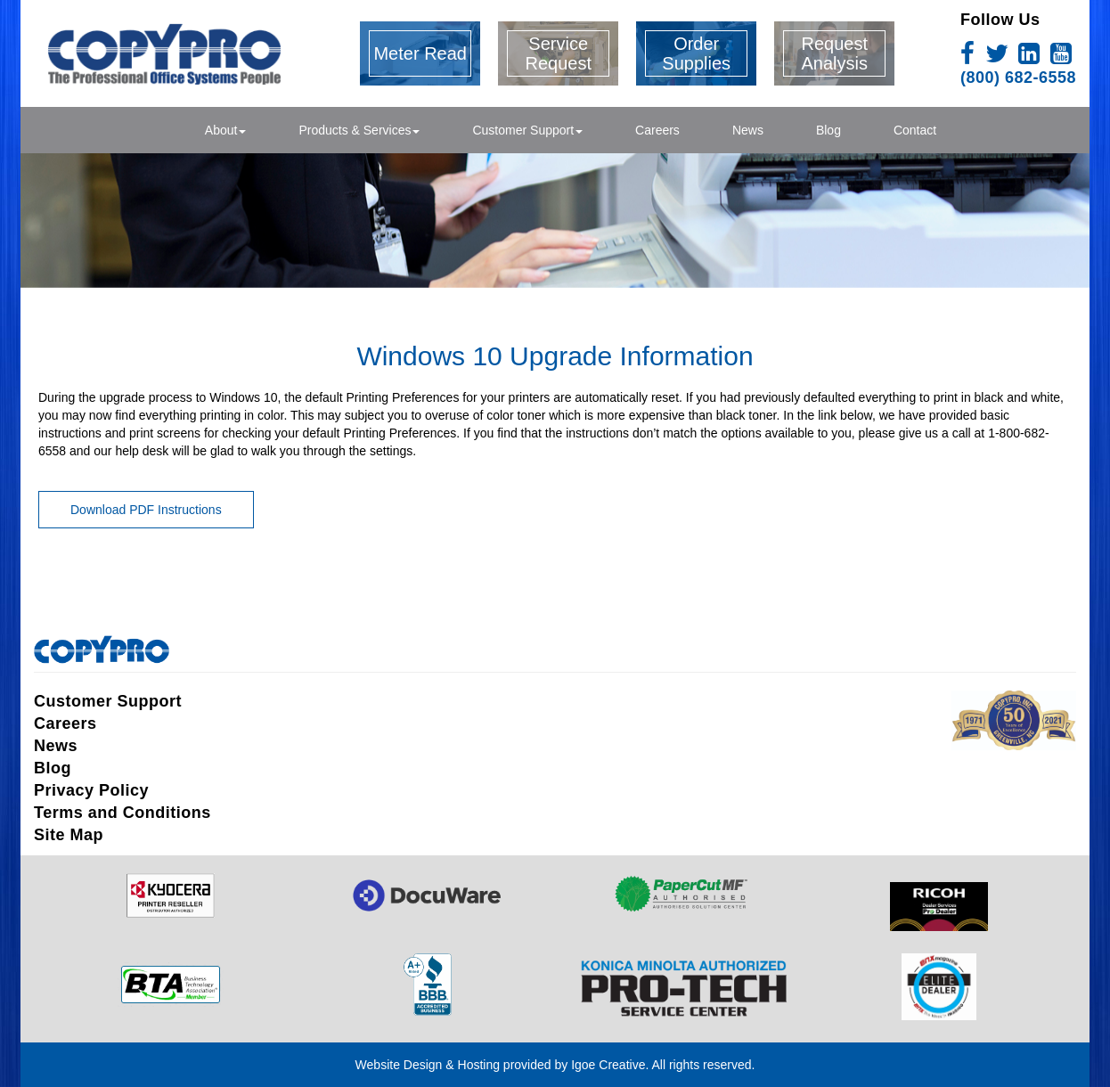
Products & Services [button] (359, 130)
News (747, 130)
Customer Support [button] (527, 130)
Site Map (68, 835)
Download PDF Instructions (146, 510)
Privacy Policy (91, 790)
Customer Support (108, 701)
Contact (915, 130)
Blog (828, 130)
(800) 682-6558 (1018, 77)
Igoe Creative (608, 1065)
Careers (657, 130)
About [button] (226, 130)
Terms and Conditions (122, 812)
